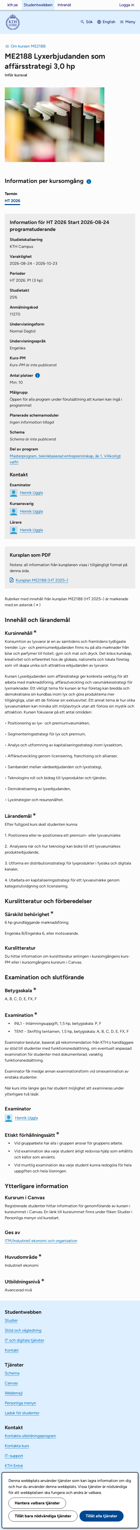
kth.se (12, 4)
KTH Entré (14, 1465)
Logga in (126, 4)
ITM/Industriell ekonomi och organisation (41, 1240)
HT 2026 (12, 200)
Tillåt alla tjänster (101, 1516)
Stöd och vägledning (23, 1330)
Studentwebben (38, 4)
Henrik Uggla (31, 492)
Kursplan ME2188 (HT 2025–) (42, 580)
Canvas (11, 1383)
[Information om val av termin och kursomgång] (89, 181)
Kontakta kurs (17, 1445)
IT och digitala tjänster (24, 1340)
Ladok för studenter (22, 1413)
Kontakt (12, 1350)
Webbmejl (14, 1393)
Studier (11, 1320)
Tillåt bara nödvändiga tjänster (43, 1516)
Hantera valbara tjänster (37, 1503)
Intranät (64, 4)
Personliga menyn (20, 1403)
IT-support (14, 1455)
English (109, 21)
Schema (12, 1373)
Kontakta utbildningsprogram (30, 1435)
